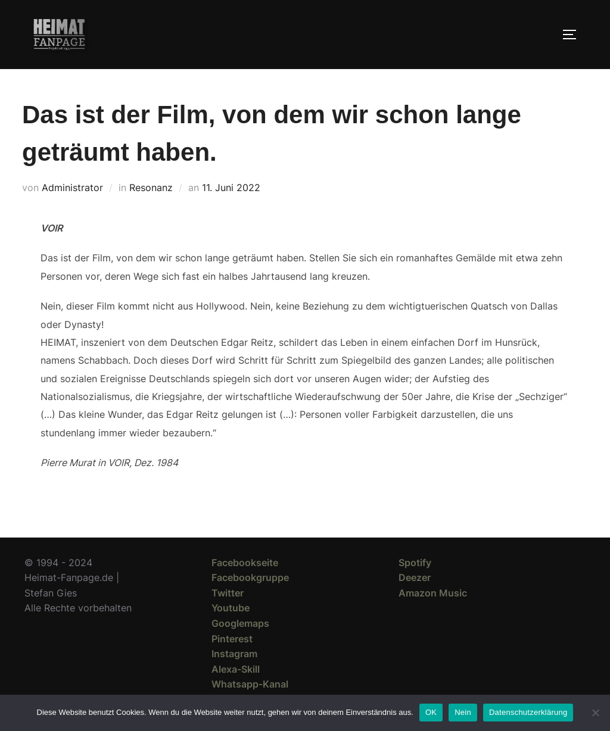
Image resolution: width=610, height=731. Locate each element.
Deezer (415, 577)
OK (431, 712)
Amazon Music (433, 593)
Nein (463, 712)
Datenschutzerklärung (528, 712)
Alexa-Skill (235, 669)
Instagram (234, 654)
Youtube (230, 608)
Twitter (227, 593)
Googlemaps (240, 623)
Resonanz (151, 187)
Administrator (72, 187)
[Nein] (595, 712)
